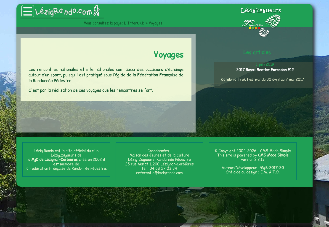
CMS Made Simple (273, 155)
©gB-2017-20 (272, 167)
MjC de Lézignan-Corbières (54, 159)
